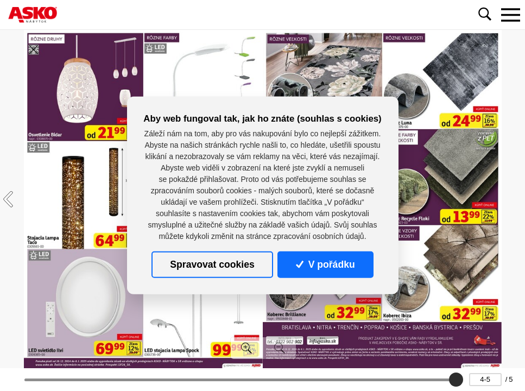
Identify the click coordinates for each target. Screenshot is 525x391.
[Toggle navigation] (510, 14)
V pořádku (325, 264)
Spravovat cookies (212, 264)
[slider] (455, 380)
